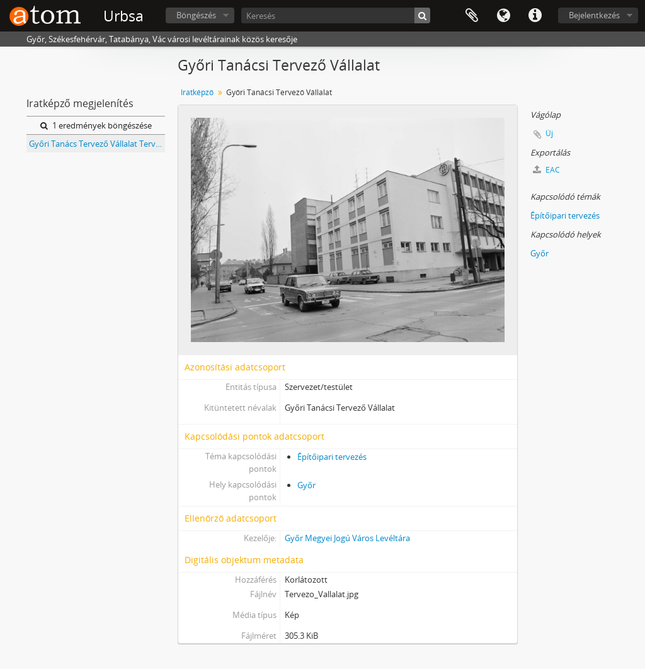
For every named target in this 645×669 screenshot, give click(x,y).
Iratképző (197, 92)
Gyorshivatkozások (535, 15)
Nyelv (503, 15)
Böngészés (196, 15)
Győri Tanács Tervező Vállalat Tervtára (97, 143)
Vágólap (472, 15)
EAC (546, 169)
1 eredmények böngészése (96, 125)
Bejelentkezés (594, 15)
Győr (306, 485)
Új (549, 133)
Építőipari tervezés (332, 456)
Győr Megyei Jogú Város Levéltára (347, 538)
